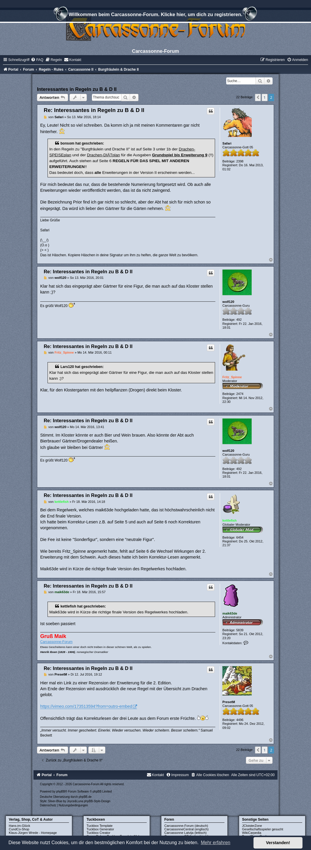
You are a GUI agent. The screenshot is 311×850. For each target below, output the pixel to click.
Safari (226, 143)
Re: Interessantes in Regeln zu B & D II (94, 110)
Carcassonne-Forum (56, 642)
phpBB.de (85, 796)
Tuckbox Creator (98, 832)
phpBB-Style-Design (97, 801)
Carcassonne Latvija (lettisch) (185, 832)
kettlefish (229, 520)
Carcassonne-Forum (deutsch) (186, 825)
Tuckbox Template (100, 825)
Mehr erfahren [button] (215, 842)
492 (238, 319)
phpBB (60, 791)
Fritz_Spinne (232, 377)
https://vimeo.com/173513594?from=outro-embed (86, 706)
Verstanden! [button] (278, 842)
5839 (239, 630)
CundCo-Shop (19, 829)
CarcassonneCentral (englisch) (186, 829)
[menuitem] (37, 60)
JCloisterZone (252, 825)
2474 (239, 394)
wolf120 (228, 301)
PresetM (228, 702)
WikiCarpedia (251, 832)
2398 (239, 161)
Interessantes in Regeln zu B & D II (76, 89)
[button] (258, 97)
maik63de (229, 613)
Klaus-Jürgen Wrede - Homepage (33, 832)
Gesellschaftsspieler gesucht (262, 829)
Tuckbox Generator (100, 829)
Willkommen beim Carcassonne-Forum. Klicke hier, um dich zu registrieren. (155, 15)
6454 (239, 537)
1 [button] (264, 97)
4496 (239, 720)
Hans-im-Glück (19, 825)
